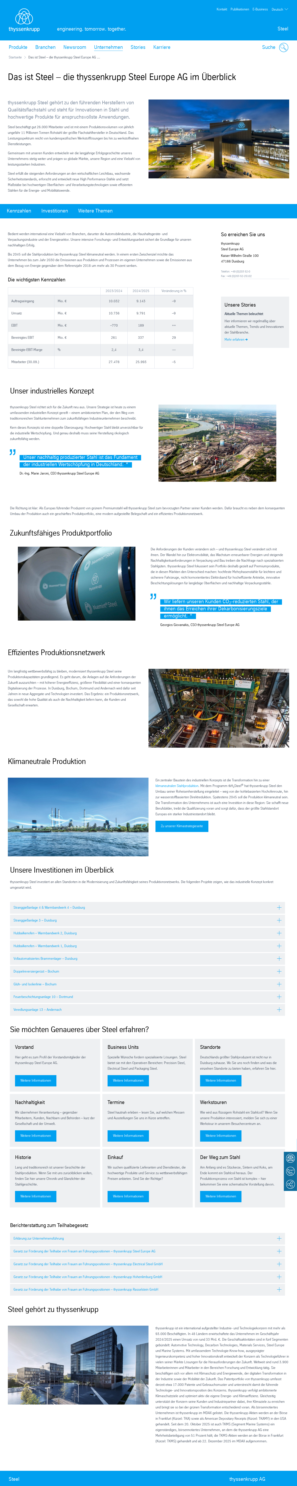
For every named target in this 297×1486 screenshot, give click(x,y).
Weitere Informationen (35, 1080)
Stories (138, 47)
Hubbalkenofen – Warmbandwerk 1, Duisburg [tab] (45, 946)
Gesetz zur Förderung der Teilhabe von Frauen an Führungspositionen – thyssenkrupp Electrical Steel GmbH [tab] (88, 1264)
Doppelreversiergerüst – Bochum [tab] (36, 971)
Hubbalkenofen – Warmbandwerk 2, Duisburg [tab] (45, 933)
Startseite (15, 57)
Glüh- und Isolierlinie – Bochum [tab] (35, 984)
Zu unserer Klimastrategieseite (182, 826)
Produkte (18, 47)
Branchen (45, 47)
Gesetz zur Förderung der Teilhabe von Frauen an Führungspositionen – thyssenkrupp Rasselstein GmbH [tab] (86, 1289)
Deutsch (277, 9)
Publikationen (240, 9)
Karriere (161, 47)
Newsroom (74, 47)
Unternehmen (108, 47)
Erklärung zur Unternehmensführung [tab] (39, 1238)
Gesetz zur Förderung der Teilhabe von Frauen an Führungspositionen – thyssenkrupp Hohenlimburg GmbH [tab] (88, 1277)
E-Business (260, 9)
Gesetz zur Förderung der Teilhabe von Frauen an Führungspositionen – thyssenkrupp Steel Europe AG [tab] (84, 1251)
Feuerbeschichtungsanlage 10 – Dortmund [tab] (43, 997)
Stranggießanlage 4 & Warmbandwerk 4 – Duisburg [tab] (49, 907)
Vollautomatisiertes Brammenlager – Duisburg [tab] (45, 958)
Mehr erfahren (234, 339)
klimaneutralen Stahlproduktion (176, 786)
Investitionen (54, 211)
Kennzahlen (19, 211)
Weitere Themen (95, 211)
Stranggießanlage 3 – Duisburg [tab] (35, 920)
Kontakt (222, 9)
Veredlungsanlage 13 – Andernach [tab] (38, 1009)
